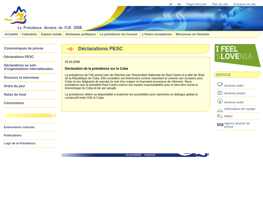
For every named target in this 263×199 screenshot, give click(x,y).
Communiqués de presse (23, 48)
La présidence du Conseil (119, 34)
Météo (228, 116)
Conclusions (14, 103)
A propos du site (244, 4)
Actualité (11, 34)
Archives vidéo (234, 85)
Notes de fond (15, 94)
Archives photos (234, 93)
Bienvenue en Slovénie (192, 34)
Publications (13, 135)
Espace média (51, 34)
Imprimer (150, 154)
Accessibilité (133, 154)
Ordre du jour (14, 86)
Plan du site (220, 4)
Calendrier (29, 34)
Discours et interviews (21, 78)
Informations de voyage (239, 108)
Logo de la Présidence (20, 143)
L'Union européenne (157, 34)
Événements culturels (19, 127)
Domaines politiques (81, 34)
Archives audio (234, 102)
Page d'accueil (196, 4)
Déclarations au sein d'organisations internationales (28, 67)
